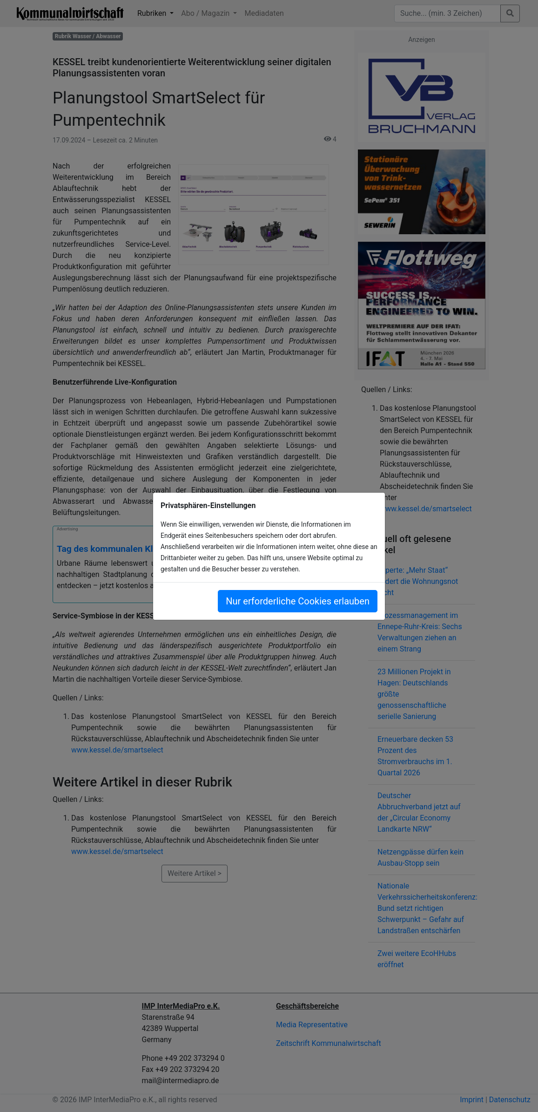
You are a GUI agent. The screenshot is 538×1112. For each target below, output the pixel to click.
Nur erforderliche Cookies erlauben (298, 601)
